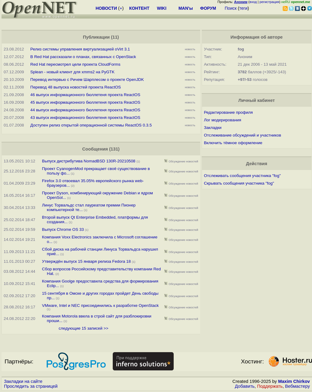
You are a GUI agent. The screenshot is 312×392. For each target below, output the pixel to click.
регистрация (269, 2)
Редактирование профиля (228, 112)
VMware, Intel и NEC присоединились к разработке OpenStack (100, 305)
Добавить (245, 386)
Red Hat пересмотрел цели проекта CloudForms (75, 64)
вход (253, 2)
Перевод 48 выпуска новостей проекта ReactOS (75, 87)
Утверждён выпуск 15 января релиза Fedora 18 (86, 261)
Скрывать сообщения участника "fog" (239, 183)
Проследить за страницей (31, 386)
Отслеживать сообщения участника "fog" (242, 175)
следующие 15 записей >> (83, 328)
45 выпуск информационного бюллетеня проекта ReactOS (85, 102)
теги (243, 8)
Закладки (213, 127)
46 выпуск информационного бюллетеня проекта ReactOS (85, 94)
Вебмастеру (297, 386)
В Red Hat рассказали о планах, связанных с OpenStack (83, 56)
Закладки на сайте (23, 381)
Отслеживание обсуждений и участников (242, 135)
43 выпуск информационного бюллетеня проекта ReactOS (85, 117)
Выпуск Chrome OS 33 (63, 229)
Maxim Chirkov (294, 381)
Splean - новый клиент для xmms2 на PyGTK (72, 72)
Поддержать (270, 386)
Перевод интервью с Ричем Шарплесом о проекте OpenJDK (87, 79)
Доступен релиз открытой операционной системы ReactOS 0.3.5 (91, 125)
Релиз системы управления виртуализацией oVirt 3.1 (80, 49)
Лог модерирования (222, 120)
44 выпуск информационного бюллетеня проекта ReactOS (85, 110)
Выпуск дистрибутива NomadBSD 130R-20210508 (89, 161)
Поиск (231, 8)
